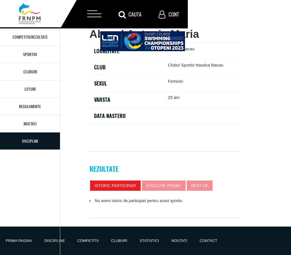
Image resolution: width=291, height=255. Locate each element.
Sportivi (30, 54)
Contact (208, 241)
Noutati (30, 124)
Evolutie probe (163, 185)
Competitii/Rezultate (30, 37)
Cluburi (30, 71)
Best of (199, 185)
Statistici (149, 241)
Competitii (87, 241)
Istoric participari (115, 185)
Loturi (30, 89)
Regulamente (30, 106)
